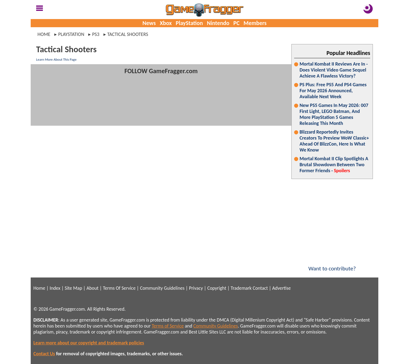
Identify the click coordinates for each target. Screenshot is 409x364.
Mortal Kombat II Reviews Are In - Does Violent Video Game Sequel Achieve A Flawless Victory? (334, 70)
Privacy (196, 288)
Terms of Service (168, 326)
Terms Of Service (119, 288)
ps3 (95, 34)
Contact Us (44, 354)
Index (55, 288)
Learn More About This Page (56, 59)
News (149, 23)
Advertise (281, 288)
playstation (71, 34)
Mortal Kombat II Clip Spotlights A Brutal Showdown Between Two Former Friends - (334, 165)
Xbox (166, 23)
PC (236, 23)
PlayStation (189, 23)
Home (43, 34)
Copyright (216, 288)
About (92, 288)
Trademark (241, 288)
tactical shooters (127, 34)
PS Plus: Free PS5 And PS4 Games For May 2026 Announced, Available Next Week (333, 91)
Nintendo (218, 23)
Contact (260, 288)
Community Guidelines (162, 288)
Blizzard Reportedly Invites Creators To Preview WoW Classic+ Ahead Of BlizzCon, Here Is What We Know (334, 141)
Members (255, 23)
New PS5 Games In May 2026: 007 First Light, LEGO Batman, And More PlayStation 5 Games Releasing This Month (334, 114)
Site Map (73, 288)
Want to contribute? (332, 265)
